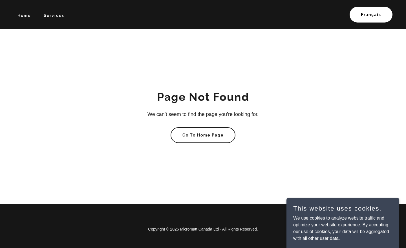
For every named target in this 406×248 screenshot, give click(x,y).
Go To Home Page (203, 135)
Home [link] (24, 15)
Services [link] (54, 15)
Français (371, 14)
